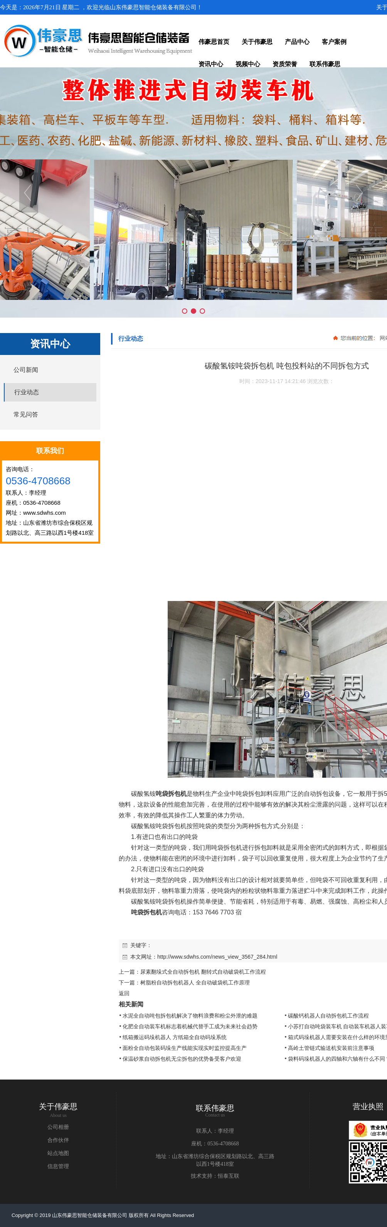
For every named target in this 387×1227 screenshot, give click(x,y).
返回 (124, 993)
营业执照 (368, 1106)
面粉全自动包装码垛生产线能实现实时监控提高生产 (185, 1048)
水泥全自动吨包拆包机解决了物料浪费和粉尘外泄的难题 (190, 1016)
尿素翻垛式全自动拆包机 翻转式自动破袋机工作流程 (203, 972)
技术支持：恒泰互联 (215, 1176)
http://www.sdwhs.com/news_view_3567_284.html (217, 957)
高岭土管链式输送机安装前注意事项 (331, 1048)
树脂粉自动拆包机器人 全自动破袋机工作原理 (195, 982)
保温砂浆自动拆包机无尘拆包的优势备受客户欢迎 (182, 1059)
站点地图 (58, 1153)
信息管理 (58, 1166)
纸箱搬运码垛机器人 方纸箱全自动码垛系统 (175, 1037)
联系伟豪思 (215, 1108)
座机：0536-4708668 (215, 1144)
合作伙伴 (58, 1140)
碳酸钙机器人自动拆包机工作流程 (328, 1016)
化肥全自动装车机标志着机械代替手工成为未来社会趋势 (190, 1026)
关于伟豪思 (58, 1106)
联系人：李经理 (215, 1131)
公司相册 (58, 1127)
